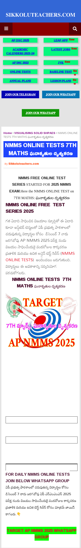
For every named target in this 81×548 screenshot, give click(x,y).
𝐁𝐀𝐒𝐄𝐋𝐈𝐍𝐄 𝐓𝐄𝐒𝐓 (61, 71)
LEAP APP (61, 40)
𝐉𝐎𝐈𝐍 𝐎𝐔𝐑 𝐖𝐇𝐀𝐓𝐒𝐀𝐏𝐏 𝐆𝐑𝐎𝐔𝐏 (61, 95)
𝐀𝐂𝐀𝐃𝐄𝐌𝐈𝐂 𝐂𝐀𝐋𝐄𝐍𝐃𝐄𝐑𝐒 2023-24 (20, 51)
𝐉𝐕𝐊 (61, 62)
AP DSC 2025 (20, 40)
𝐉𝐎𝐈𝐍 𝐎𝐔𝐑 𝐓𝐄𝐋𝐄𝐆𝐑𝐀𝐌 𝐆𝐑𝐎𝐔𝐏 (20, 95)
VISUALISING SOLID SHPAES (34, 133)
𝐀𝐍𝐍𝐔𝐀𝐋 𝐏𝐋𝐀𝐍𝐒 (20, 80)
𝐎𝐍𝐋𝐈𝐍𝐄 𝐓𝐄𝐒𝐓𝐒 (20, 71)
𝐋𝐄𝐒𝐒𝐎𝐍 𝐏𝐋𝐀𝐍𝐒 (60, 80)
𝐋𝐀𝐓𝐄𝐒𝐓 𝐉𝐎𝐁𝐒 (60, 49)
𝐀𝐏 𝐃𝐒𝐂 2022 (20, 62)
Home (7, 133)
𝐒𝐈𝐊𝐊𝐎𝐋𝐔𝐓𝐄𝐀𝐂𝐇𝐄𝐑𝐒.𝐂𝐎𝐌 (40, 15)
